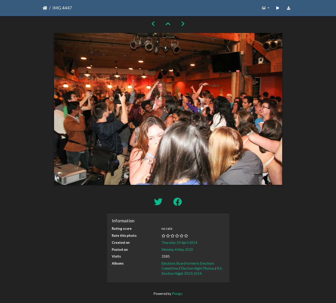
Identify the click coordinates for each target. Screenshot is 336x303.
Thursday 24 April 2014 (179, 242)
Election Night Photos (197, 268)
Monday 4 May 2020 (177, 249)
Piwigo (177, 293)
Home (45, 8)
